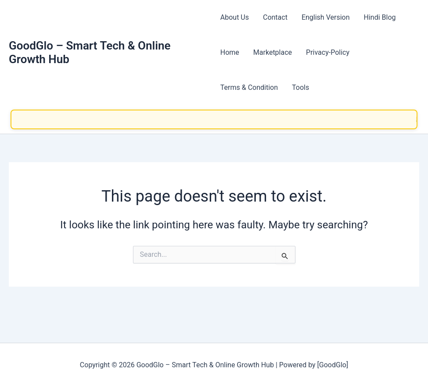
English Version (326, 17)
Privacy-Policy (327, 52)
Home (229, 52)
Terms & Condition (249, 87)
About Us (234, 17)
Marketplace (272, 52)
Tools (300, 87)
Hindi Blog (380, 17)
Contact (275, 17)
